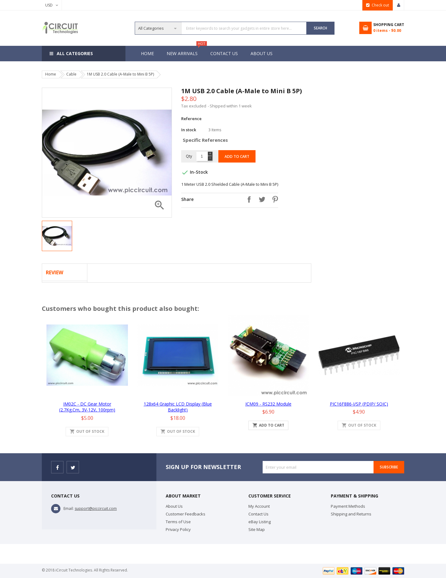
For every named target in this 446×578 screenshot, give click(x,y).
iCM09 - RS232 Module (268, 404)
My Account (259, 506)
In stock (188, 130)
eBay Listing (259, 521)
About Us (263, 53)
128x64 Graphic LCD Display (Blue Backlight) (178, 407)
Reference (191, 118)
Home (147, 53)
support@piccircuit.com (96, 508)
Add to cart (237, 156)
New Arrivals (185, 51)
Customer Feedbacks (185, 514)
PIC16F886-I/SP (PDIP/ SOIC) (359, 404)
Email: (68, 508)
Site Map (256, 529)
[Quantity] (201, 156)
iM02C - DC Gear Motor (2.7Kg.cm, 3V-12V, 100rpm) (87, 407)
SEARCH (320, 28)
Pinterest (273, 199)
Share (247, 199)
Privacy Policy (178, 529)
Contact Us (225, 53)
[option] (57, 236)
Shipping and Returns (351, 514)
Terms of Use (178, 521)
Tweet (260, 199)
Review (54, 272)
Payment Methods (348, 506)
